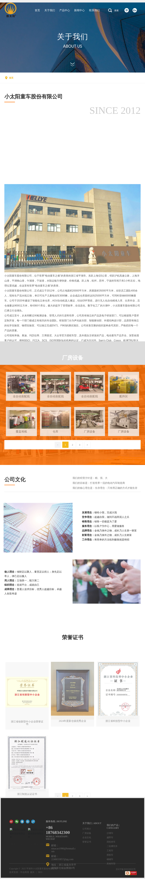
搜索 (116, 10)
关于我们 (72, 36)
